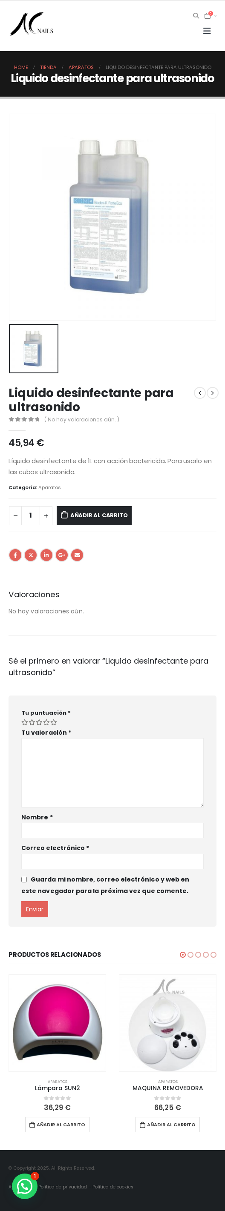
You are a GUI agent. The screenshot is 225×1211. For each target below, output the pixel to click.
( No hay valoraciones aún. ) (81, 419)
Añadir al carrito (99, 515)
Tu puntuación (46, 713)
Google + (62, 555)
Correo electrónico (55, 848)
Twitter (31, 555)
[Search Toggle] (196, 15)
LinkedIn (46, 555)
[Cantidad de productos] (30, 515)
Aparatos (49, 487)
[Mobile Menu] (207, 31)
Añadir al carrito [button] (61, 1124)
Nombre (37, 817)
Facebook (15, 555)
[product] (57, 1023)
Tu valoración (46, 732)
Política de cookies (112, 1187)
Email (77, 555)
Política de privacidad (62, 1187)
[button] (183, 955)
